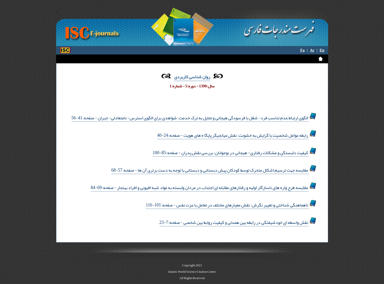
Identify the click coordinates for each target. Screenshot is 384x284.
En (322, 50)
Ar (312, 50)
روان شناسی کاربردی (192, 76)
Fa (302, 50)
